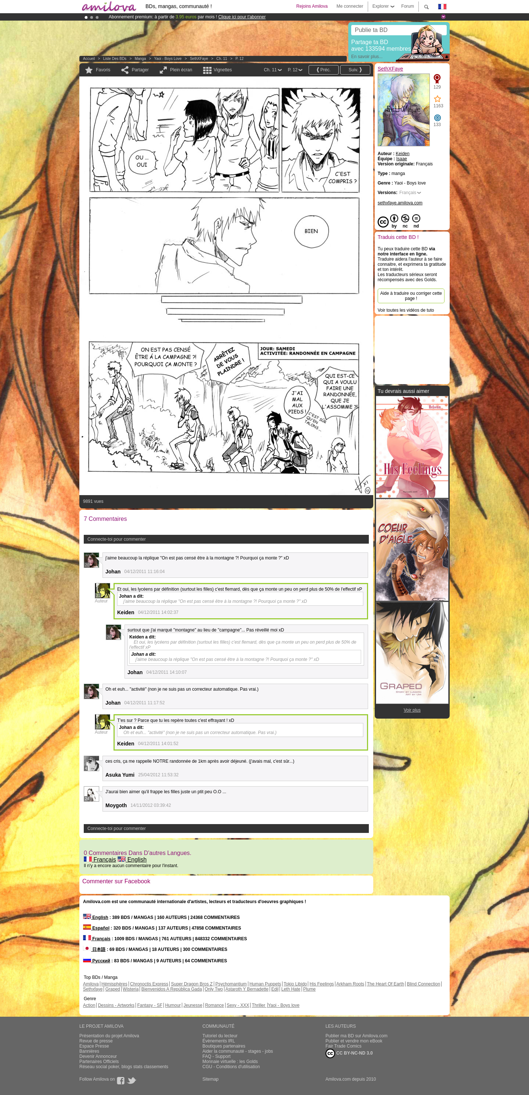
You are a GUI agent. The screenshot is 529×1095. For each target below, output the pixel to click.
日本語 (94, 949)
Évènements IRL (218, 1041)
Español (96, 928)
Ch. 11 (221, 59)
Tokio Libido (295, 984)
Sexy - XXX (238, 1005)
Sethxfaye (92, 989)
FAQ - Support (216, 1056)
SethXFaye (199, 59)
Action (89, 1005)
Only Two (214, 989)
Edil (274, 989)
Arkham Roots (350, 984)
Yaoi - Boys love (168, 59)
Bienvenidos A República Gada (171, 989)
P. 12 (239, 59)
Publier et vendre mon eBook (353, 1041)
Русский (96, 960)
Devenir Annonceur (98, 1056)
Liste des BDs (114, 59)
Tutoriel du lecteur (220, 1035)
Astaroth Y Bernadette (247, 989)
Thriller (259, 1005)
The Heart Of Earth (385, 984)
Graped (112, 989)
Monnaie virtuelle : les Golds (230, 1061)
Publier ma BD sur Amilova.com (356, 1035)
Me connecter (350, 6)
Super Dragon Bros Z (191, 984)
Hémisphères (114, 984)
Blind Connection (423, 984)
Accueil (89, 59)
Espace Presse (94, 1046)
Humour (173, 1005)
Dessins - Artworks (116, 1005)
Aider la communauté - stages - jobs (237, 1051)
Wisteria (130, 989)
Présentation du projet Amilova (109, 1035)
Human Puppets (265, 984)
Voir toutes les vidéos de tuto (406, 310)
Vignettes (222, 69)
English (132, 859)
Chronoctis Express (149, 984)
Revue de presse (96, 1041)
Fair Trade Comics (343, 1046)
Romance (214, 1005)
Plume (309, 989)
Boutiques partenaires (223, 1046)
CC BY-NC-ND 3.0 (349, 1053)
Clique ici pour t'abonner (242, 16)
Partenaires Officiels (99, 1061)
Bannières (89, 1051)
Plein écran (181, 69)
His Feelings (322, 984)
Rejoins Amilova (312, 6)
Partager (140, 69)
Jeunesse (192, 1005)
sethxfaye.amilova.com (400, 202)
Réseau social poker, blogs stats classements (123, 1066)
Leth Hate (291, 989)
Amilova (91, 984)
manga (140, 59)
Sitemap (210, 1079)
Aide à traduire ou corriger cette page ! (411, 296)
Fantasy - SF (149, 1005)
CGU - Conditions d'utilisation (231, 1066)
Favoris (103, 69)
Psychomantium (230, 984)
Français (100, 859)
